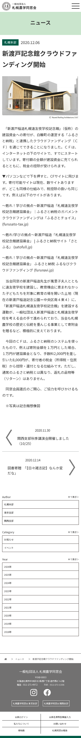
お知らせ (9, 539)
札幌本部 (9, 504)
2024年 (8, 583)
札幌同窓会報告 (59, 730)
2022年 (8, 599)
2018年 (8, 632)
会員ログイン (21, 717)
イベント (9, 547)
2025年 (8, 574)
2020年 (8, 615)
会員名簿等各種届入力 (60, 717)
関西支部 (9, 520)
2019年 (8, 623)
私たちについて (21, 723)
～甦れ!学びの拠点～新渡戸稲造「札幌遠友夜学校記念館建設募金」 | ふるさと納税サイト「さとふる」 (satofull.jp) (40, 241)
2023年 (8, 591)
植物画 (21, 730)
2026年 (8, 566)
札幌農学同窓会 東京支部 (25, 703)
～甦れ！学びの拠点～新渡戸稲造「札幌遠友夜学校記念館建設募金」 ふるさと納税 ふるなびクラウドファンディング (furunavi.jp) (40, 264)
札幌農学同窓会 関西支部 (56, 703)
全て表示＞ (73, 496)
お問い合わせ (59, 723)
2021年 (8, 607)
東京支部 (9, 512)
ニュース (19, 659)
